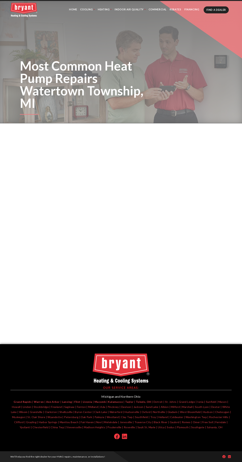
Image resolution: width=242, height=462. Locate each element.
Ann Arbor (53, 401)
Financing (191, 9)
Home (73, 9)
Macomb (100, 401)
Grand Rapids (23, 401)
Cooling (86, 9)
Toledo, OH (143, 401)
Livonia (87, 401)
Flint (77, 401)
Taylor (129, 401)
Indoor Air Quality (129, 9)
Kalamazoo (115, 401)
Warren (39, 401)
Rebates (175, 9)
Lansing (67, 401)
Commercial (158, 9)
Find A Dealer (216, 9)
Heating (104, 9)
